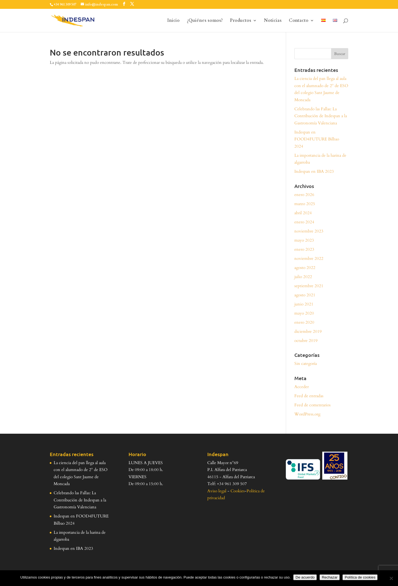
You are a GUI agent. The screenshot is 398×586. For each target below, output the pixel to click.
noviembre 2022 (308, 258)
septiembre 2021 (308, 286)
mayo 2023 (304, 240)
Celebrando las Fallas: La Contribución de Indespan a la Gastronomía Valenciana (320, 116)
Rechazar (329, 577)
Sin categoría (305, 363)
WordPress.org (307, 414)
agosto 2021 (304, 295)
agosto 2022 (304, 267)
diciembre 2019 (308, 331)
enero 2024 (304, 222)
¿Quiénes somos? (205, 21)
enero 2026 (304, 194)
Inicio (173, 21)
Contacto (298, 21)
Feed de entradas (308, 396)
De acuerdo (305, 577)
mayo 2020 (304, 313)
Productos (240, 21)
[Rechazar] (391, 578)
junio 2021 (303, 304)
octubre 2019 (306, 340)
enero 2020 (304, 322)
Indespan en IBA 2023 (314, 171)
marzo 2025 (304, 203)
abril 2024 (303, 213)
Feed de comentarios (312, 405)
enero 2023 (304, 249)
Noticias (273, 21)
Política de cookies (360, 577)
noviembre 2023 (308, 231)
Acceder (301, 386)
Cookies (238, 491)
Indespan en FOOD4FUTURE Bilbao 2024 (316, 139)
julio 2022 (303, 276)
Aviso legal (216, 491)
